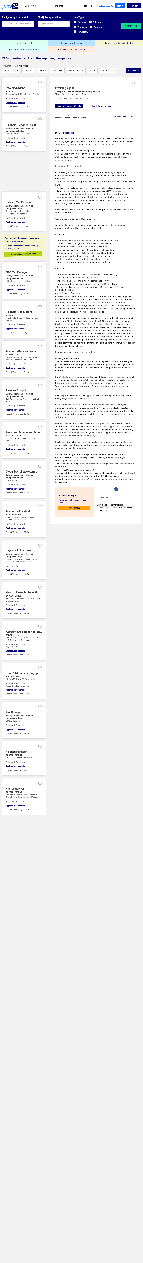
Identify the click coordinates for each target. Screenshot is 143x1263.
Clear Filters (133, 70)
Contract (96, 27)
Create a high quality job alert (25, 254)
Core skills (28, 70)
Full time (95, 22)
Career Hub (30, 5)
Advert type (57, 70)
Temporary (81, 31)
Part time (80, 22)
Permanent (81, 27)
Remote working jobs (71, 43)
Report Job (104, 497)
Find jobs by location (49, 17)
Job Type (79, 17)
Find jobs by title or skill (15, 17)
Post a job (87, 5)
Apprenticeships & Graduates (119, 43)
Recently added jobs (24, 43)
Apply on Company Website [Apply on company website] (69, 106)
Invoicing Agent (64, 88)
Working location (76, 70)
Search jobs (131, 25)
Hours (92, 70)
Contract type (108, 70)
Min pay (42, 70)
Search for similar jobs (101, 106)
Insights (59, 5)
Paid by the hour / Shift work (71, 49)
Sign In (120, 6)
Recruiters (134, 6)
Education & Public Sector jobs (24, 49)
